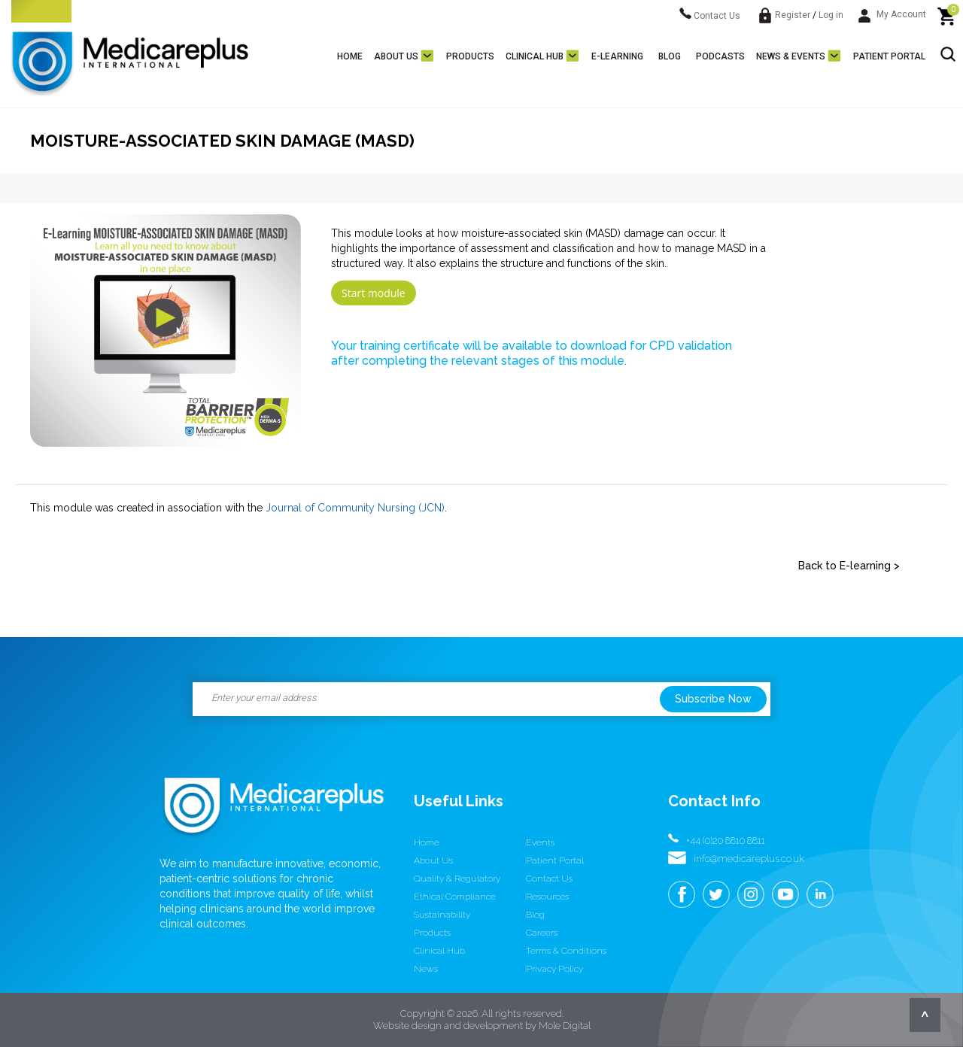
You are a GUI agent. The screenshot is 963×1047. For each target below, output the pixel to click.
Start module (374, 293)
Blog (669, 56)
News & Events (790, 56)
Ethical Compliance (455, 896)
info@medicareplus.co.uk (749, 858)
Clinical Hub (535, 56)
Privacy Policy (554, 969)
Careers (541, 932)
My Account (892, 14)
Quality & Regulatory (457, 878)
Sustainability (442, 914)
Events (540, 842)
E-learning (617, 56)
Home (350, 56)
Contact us (549, 878)
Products (470, 56)
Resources (547, 896)
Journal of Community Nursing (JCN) (355, 508)
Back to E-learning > (849, 566)
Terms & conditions (566, 950)
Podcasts (720, 56)
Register (792, 15)
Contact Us (709, 16)
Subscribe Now (713, 699)
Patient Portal (889, 56)
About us (396, 56)
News (426, 969)
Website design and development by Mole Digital (482, 1025)
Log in (831, 15)
